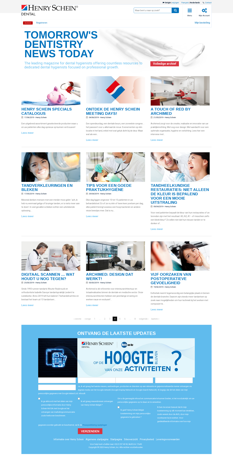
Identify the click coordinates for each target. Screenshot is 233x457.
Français (185, 3)
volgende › (144, 319)
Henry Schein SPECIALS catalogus (46, 111)
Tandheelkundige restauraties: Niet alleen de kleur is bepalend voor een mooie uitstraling (180, 194)
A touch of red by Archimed (171, 111)
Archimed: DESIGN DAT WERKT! (109, 276)
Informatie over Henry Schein (68, 439)
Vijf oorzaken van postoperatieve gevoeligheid (171, 278)
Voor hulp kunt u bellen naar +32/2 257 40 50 (109, 444)
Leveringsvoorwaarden (168, 439)
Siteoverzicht (131, 439)
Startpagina (116, 439)
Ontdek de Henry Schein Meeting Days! (113, 111)
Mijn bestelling (202, 22)
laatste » (155, 319)
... (99, 319)
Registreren (41, 23)
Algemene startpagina (97, 439)
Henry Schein (41, 117)
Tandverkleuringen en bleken (47, 187)
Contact (208, 3)
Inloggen (28, 23)
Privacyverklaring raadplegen (94, 425)
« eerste (77, 319)
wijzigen (175, 3)
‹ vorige (87, 319)
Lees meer (27, 132)
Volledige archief (164, 63)
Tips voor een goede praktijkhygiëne (109, 187)
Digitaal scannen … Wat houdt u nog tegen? (48, 276)
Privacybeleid (147, 439)
